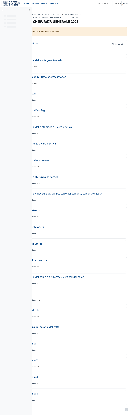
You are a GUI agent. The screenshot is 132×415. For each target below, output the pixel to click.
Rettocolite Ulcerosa (55, 260)
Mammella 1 (50, 343)
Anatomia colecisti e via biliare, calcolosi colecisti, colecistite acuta (82, 193)
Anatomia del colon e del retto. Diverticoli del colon (73, 276)
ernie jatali (49, 93)
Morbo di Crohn (52, 243)
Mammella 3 (50, 377)
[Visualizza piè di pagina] (126, 409)
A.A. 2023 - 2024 (92, 17)
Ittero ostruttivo (52, 210)
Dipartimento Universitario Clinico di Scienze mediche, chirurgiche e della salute (58, 14)
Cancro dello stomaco (56, 160)
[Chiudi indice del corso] (2, 10)
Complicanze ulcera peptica (59, 143)
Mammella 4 (50, 393)
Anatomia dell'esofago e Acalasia (62, 60)
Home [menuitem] (26, 3)
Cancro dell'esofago (55, 110)
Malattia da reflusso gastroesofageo (64, 76)
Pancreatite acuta (53, 227)
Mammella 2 (50, 360)
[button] (104, 3)
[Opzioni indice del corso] (29, 10)
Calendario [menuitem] (35, 3)
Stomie (47, 293)
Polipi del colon (52, 310)
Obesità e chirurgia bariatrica (60, 177)
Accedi (125, 3)
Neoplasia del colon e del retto (61, 326)
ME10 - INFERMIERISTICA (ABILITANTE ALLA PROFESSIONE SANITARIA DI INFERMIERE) (61, 17)
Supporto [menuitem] (52, 3)
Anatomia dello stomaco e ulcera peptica (67, 126)
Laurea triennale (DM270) (93, 14)
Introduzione (51, 43)
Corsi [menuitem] (43, 3)
